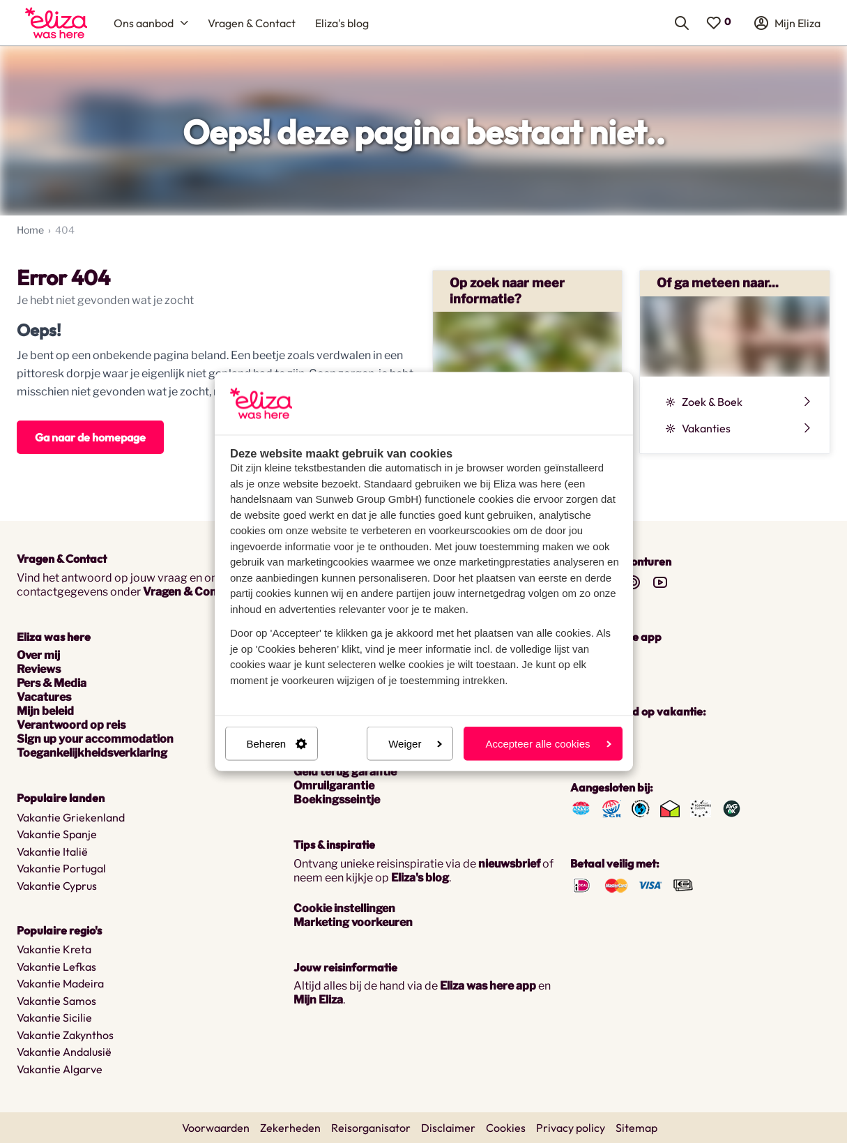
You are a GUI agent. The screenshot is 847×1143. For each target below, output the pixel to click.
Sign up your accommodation (95, 738)
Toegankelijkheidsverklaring (92, 752)
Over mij (38, 655)
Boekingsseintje (336, 799)
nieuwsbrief (509, 863)
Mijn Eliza (318, 999)
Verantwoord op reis (71, 725)
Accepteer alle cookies (548, 744)
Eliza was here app (488, 985)
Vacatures (44, 697)
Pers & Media (51, 683)
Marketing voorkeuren (353, 922)
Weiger (415, 744)
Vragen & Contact (191, 591)
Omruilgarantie (333, 785)
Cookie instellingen (344, 908)
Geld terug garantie (345, 771)
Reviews (39, 669)
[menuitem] (56, 22)
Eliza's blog (420, 877)
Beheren (277, 744)
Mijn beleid (45, 711)
